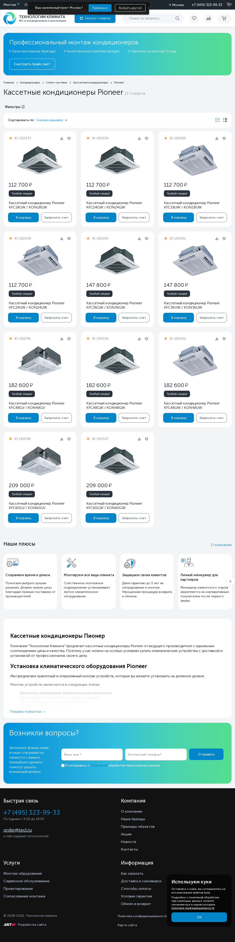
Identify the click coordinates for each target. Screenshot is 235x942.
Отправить (206, 754)
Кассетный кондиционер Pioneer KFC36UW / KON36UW (192, 305)
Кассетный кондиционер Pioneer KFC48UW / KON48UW (192, 405)
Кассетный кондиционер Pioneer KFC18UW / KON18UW (192, 205)
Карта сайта (127, 925)
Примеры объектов (138, 826)
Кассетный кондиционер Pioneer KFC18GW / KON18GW (36, 205)
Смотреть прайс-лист (32, 64)
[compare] (208, 18)
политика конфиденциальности (192, 908)
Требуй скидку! (21, 193)
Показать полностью (26, 712)
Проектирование (18, 888)
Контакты (129, 849)
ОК (199, 917)
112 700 (20, 184)
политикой (99, 765)
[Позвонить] (226, 4)
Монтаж (9, 5)
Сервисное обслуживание (26, 881)
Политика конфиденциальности (142, 916)
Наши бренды (133, 819)
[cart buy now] (225, 18)
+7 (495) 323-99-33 (206, 5)
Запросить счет (56, 217)
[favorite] (196, 18)
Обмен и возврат (136, 904)
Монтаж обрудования (22, 873)
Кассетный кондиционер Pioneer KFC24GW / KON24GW (114, 205)
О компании (221, 545)
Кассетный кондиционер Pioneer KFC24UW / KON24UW (36, 305)
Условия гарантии (136, 896)
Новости (128, 842)
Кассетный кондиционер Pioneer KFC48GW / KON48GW (114, 405)
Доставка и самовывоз (141, 881)
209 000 (21, 485)
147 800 (98, 285)
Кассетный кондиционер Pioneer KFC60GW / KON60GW (114, 505)
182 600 (21, 385)
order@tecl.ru (17, 830)
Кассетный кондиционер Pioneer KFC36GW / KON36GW (114, 305)
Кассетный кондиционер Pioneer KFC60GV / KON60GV (36, 505)
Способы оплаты (136, 888)
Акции (126, 834)
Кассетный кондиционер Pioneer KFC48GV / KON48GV (36, 405)
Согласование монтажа (24, 896)
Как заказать (132, 873)
